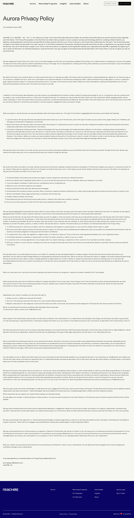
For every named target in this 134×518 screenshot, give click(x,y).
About (97, 497)
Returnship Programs (80, 489)
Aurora (53, 489)
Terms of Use (63, 514)
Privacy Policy (73, 514)
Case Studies (99, 489)
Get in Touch (121, 493)
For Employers (77, 493)
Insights (97, 493)
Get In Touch (125, 3)
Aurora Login (121, 489)
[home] (8, 4)
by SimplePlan (127, 514)
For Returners (77, 497)
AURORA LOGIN (110, 3)
